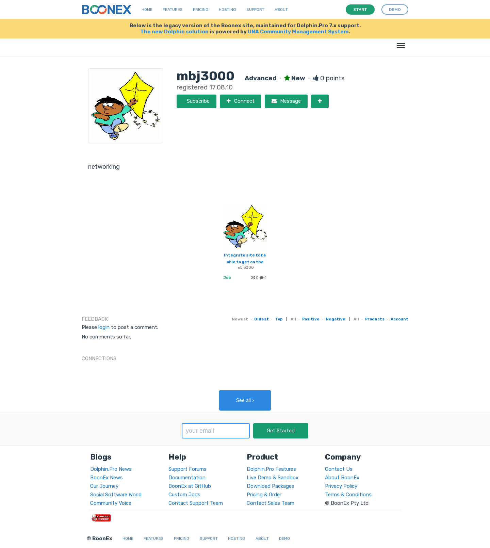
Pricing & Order (264, 495)
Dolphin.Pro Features (271, 469)
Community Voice (110, 503)
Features (173, 9)
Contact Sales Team (270, 503)
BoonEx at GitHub (189, 486)
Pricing (201, 9)
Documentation (187, 478)
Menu (399, 42)
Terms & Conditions (348, 495)
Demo (284, 538)
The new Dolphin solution (174, 32)
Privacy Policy (341, 486)
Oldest (261, 319)
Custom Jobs (184, 495)
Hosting (227, 9)
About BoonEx (342, 478)
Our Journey (104, 486)
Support (255, 9)
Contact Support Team (195, 503)
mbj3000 (245, 267)
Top (278, 319)
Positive (311, 319)
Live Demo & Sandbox (272, 478)
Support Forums (187, 469)
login (104, 327)
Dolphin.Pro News (111, 469)
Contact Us (339, 469)
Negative (335, 319)
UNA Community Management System (298, 32)
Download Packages (270, 486)
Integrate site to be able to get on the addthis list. (245, 262)
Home (147, 9)
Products (375, 319)
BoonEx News (106, 478)
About (281, 9)
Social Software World (116, 495)
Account (399, 319)
